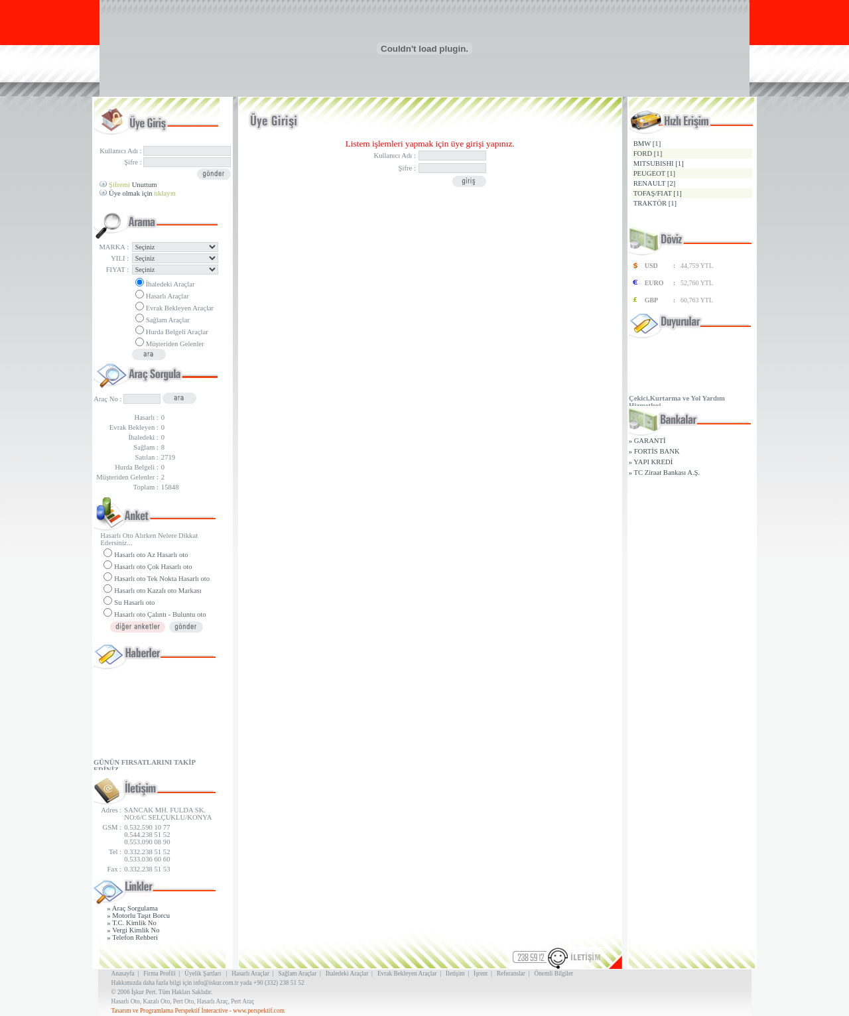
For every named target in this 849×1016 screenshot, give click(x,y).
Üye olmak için (142, 193)
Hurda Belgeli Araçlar (177, 332)
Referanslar (511, 973)
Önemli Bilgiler (553, 973)
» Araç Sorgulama (132, 908)
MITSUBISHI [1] (658, 163)
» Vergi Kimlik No (133, 930)
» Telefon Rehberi (132, 937)
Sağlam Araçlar (168, 320)
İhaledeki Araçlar (170, 284)
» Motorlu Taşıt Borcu (138, 915)
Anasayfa (123, 973)
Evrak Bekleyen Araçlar (180, 308)
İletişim (455, 973)
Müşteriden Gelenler (175, 344)
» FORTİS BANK (654, 451)
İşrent (481, 973)
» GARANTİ (647, 440)
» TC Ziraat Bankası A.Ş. (664, 472)
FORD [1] (648, 153)
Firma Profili (159, 973)
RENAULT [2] (654, 183)
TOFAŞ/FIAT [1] (657, 193)
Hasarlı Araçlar (167, 296)
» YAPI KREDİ (651, 462)
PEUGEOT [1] (654, 173)
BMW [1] (647, 143)
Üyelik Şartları (202, 973)
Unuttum (133, 184)
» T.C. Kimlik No (132, 922)
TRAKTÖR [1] (655, 203)
